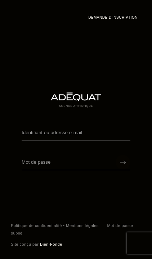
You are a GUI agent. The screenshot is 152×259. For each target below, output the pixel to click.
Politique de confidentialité (36, 225)
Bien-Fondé (51, 244)
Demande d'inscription (113, 17)
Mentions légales (82, 225)
